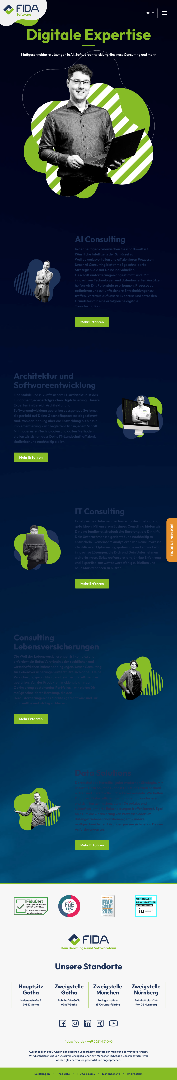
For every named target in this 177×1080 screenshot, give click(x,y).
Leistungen (42, 1073)
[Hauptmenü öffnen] (164, 13)
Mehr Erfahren (92, 322)
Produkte (63, 1073)
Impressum (135, 1073)
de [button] (148, 13)
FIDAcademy (86, 1073)
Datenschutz (111, 1073)
